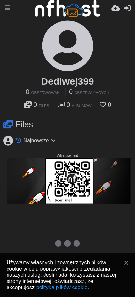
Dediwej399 (67, 81)
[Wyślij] (115, 8)
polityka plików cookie (62, 287)
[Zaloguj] (127, 8)
